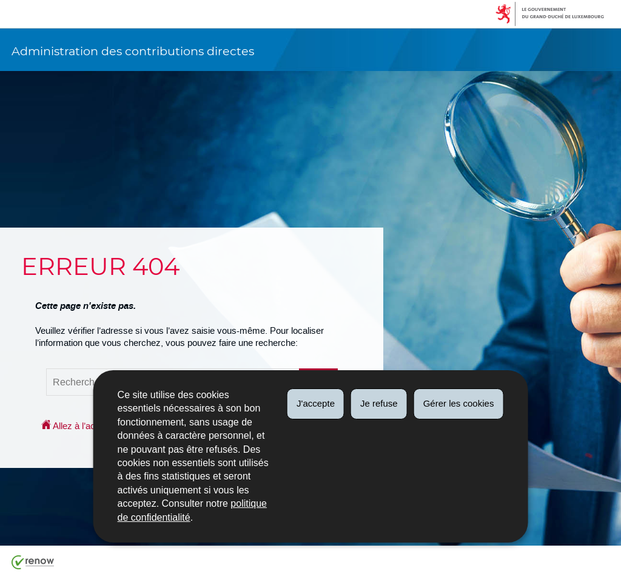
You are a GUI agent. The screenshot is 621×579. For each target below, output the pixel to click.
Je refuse (379, 403)
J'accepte (316, 403)
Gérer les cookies (458, 403)
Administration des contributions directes (133, 51)
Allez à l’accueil (77, 425)
